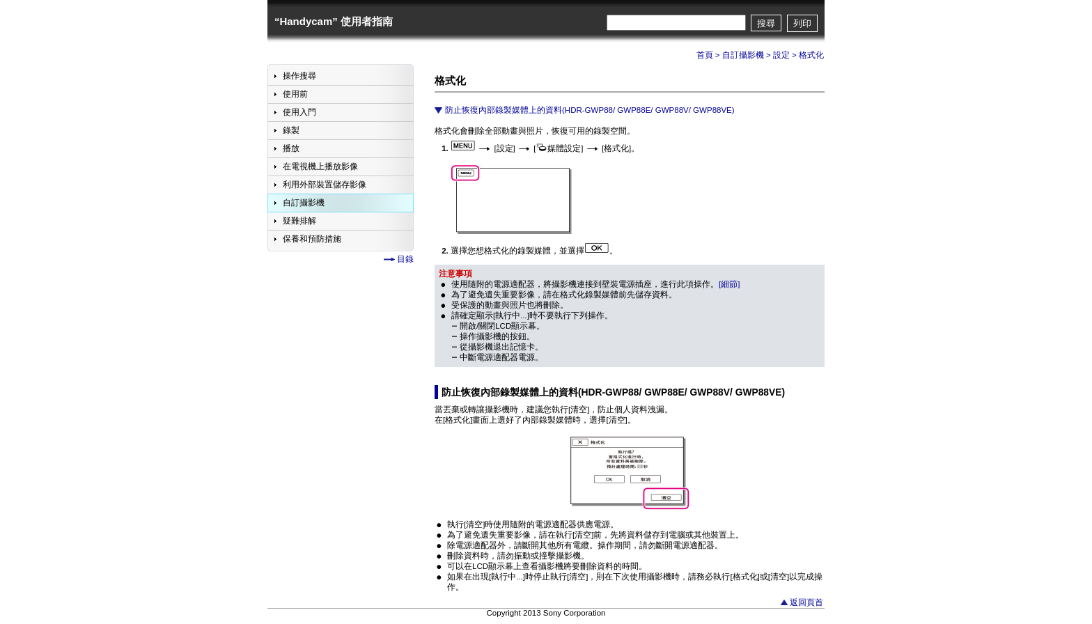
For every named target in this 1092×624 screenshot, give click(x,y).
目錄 (405, 259)
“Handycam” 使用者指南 (333, 21)
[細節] (729, 284)
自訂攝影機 (743, 55)
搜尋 (766, 23)
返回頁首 (806, 602)
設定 (781, 55)
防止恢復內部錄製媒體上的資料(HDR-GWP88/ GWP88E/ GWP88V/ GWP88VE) (590, 110)
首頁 (704, 55)
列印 (802, 23)
